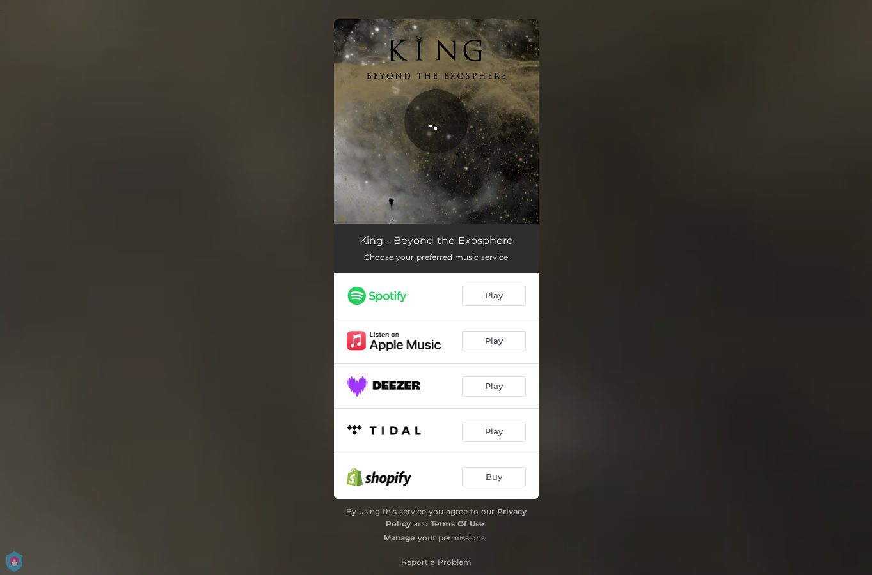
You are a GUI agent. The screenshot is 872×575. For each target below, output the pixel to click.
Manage (399, 537)
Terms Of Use (457, 523)
